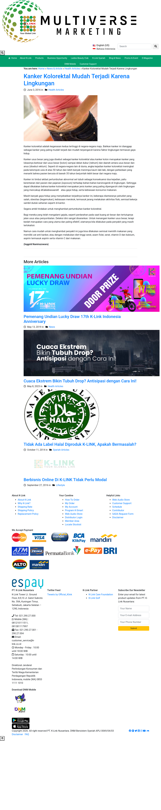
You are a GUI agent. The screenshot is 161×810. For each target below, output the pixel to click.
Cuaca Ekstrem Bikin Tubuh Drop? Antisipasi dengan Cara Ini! (80, 381)
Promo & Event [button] (132, 58)
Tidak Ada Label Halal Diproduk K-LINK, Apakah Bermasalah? (80, 444)
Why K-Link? (24, 503)
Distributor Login (73, 517)
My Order (70, 503)
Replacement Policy (28, 513)
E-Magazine (147, 58)
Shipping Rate (25, 506)
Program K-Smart (74, 510)
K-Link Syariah (99, 58)
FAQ (27, 734)
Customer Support (88, 64)
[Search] (134, 46)
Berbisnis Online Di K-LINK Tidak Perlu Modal (65, 479)
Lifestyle (60, 485)
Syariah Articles (61, 449)
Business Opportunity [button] (57, 58)
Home (14, 58)
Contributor (118, 510)
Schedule (117, 506)
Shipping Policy (26, 510)
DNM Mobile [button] (71, 64)
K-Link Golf (94, 598)
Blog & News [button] (115, 58)
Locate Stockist (73, 524)
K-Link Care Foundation (101, 594)
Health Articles (72, 68)
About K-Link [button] (26, 58)
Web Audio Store (73, 513)
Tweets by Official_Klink (59, 594)
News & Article (54, 68)
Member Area (72, 521)
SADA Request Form (123, 513)
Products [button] (39, 58)
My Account (71, 506)
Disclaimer (117, 517)
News (52, 327)
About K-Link (24, 499)
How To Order (72, 499)
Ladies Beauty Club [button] (80, 58)
